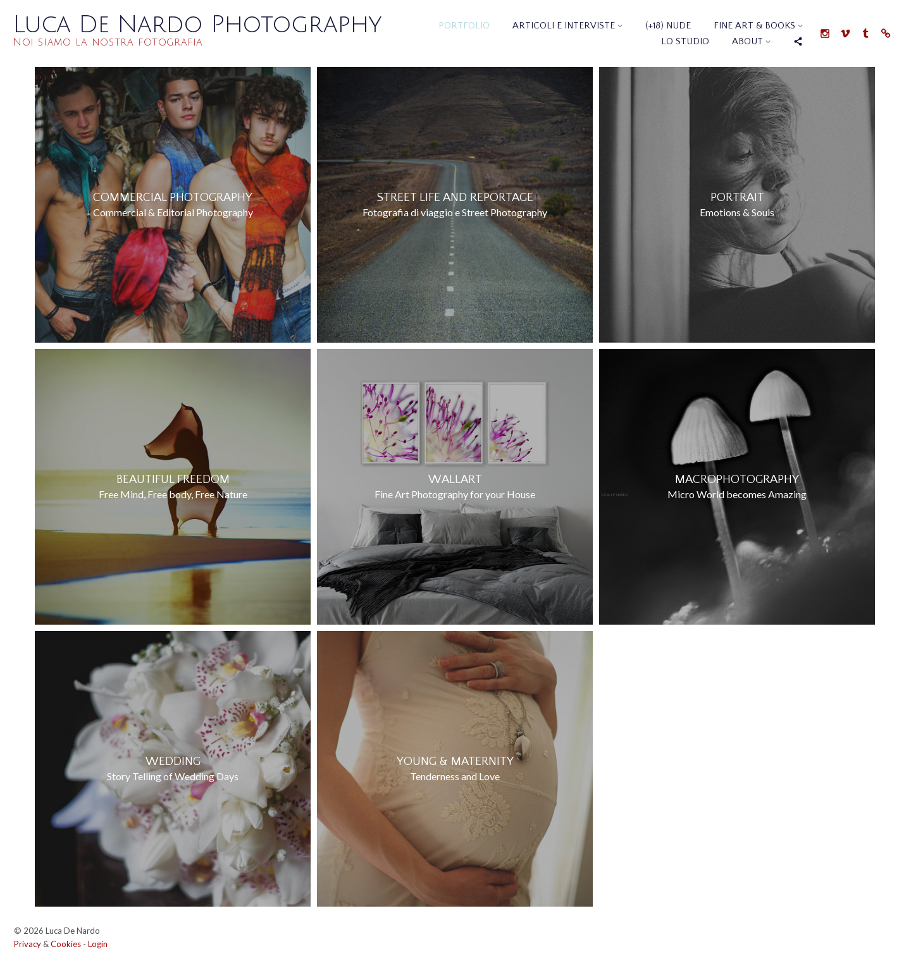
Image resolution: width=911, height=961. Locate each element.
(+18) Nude (668, 25)
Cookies (66, 944)
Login (98, 944)
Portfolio (464, 25)
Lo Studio (685, 41)
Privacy (27, 944)
